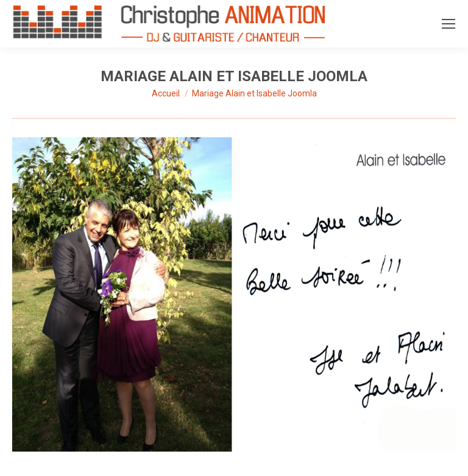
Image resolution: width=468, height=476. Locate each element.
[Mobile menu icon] (448, 23)
